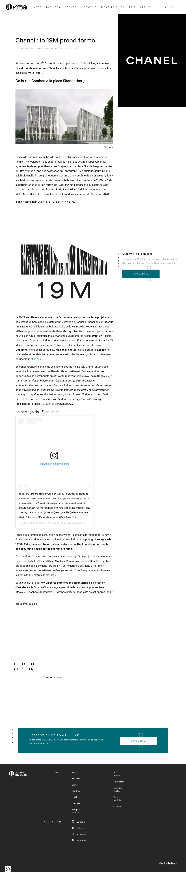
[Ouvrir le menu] (177, 7)
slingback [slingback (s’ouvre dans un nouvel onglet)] (36, 359)
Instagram (79, 834)
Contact (117, 806)
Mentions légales (117, 789)
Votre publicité (117, 798)
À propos (116, 774)
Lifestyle (89, 7)
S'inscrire (141, 273)
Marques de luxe (76, 811)
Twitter (77, 827)
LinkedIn (78, 821)
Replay (145, 7)
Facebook (79, 840)
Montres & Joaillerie (118, 7)
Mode (38, 7)
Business (53, 7)
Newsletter (118, 781)
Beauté (70, 7)
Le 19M (42, 523)
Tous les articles (52, 677)
